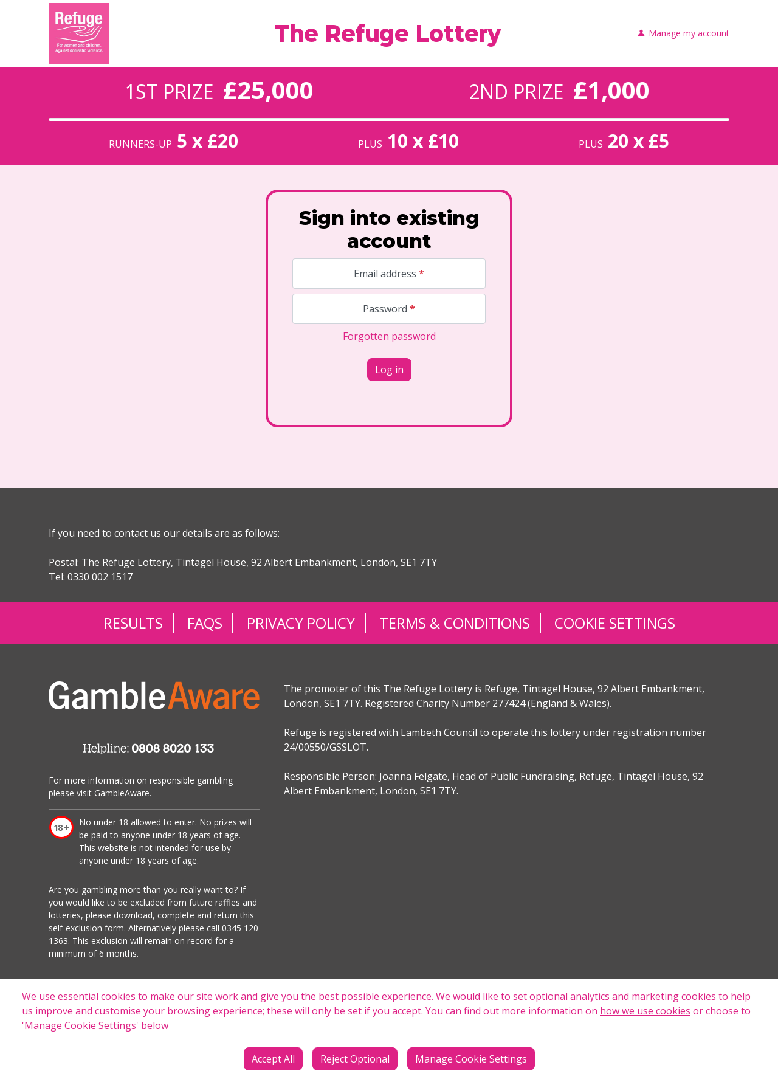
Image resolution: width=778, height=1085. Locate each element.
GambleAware (122, 793)
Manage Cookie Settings (471, 1059)
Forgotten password (389, 336)
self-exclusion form (86, 928)
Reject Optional (355, 1059)
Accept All (273, 1059)
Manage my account (683, 34)
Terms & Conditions (454, 623)
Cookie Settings (614, 623)
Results (133, 623)
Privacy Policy (301, 623)
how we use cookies (645, 1011)
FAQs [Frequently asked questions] (204, 623)
